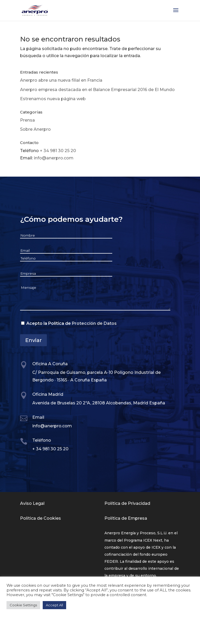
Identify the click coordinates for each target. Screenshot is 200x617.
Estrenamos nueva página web (53, 98)
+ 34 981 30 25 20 (58, 150)
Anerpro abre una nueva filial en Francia (61, 80)
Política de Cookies (40, 518)
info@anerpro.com (53, 157)
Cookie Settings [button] (23, 605)
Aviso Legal (32, 503)
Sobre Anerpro (35, 129)
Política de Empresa (125, 518)
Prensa (27, 120)
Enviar (33, 340)
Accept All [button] (54, 605)
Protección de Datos (94, 323)
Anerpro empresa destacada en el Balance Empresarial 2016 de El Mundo (97, 89)
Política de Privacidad (127, 503)
